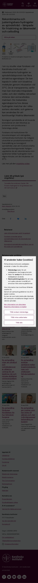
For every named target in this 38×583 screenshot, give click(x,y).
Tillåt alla (19, 323)
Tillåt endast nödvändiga (19, 312)
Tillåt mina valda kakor (19, 317)
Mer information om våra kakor (15, 304)
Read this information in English (15, 307)
